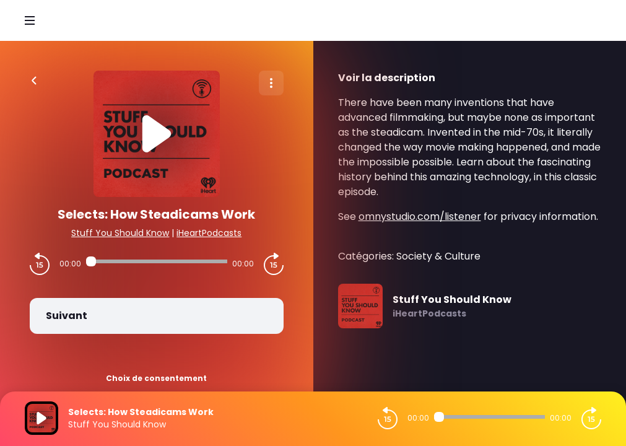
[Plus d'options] (271, 83)
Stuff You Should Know (120, 233)
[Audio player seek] (156, 261)
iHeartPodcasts (208, 233)
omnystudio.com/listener (420, 216)
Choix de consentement (156, 378)
